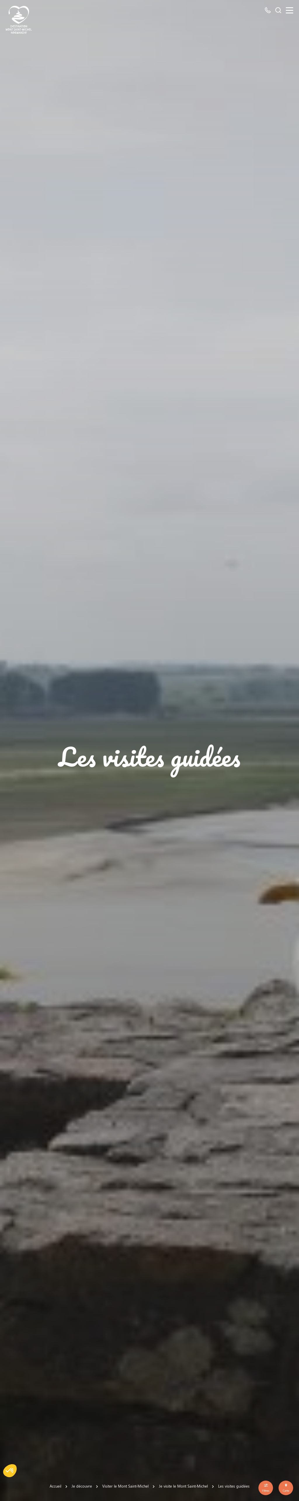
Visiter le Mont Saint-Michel (125, 1486)
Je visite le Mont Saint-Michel (183, 1486)
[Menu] (289, 10)
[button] (10, 1471)
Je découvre (82, 1486)
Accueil (55, 1486)
